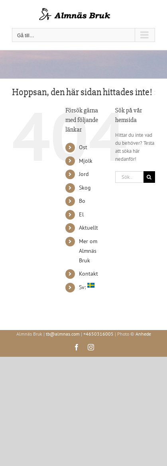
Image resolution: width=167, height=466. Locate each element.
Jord (84, 174)
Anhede (143, 334)
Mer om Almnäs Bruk (88, 251)
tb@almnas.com (63, 334)
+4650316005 (98, 334)
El (81, 214)
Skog (85, 187)
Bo (82, 200)
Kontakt (88, 273)
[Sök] (149, 177)
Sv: (86, 287)
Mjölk (85, 160)
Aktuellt (88, 227)
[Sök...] (129, 177)
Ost (83, 147)
